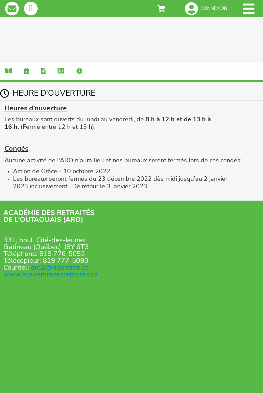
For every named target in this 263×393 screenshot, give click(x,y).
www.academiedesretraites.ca (50, 274)
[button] (206, 8)
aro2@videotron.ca (60, 267)
